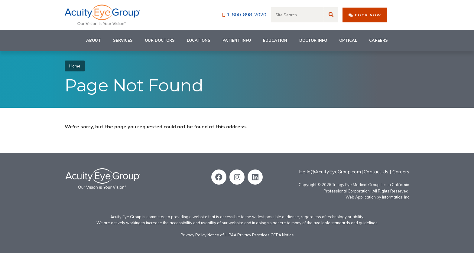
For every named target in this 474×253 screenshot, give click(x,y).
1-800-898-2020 (244, 15)
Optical (348, 40)
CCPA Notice (282, 234)
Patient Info (236, 40)
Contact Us (376, 172)
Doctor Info (313, 40)
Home (74, 66)
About (93, 40)
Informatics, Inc (395, 197)
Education (275, 40)
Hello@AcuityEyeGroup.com (330, 172)
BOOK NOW (365, 15)
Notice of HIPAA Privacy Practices (238, 234)
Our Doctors (160, 40)
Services (123, 40)
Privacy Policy (193, 234)
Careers (378, 40)
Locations (198, 40)
